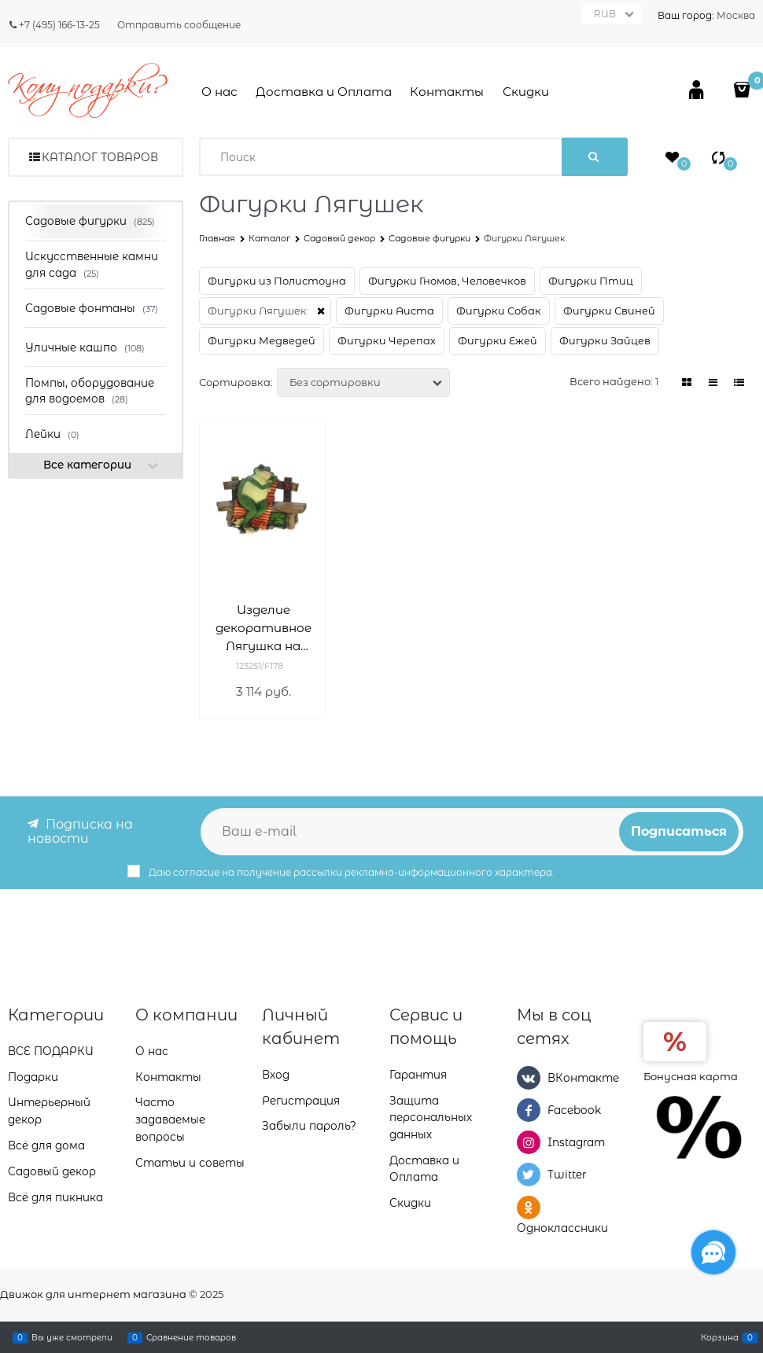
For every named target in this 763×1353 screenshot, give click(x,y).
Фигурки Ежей (497, 340)
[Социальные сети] (713, 1252)
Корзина (720, 1337)
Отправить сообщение (179, 25)
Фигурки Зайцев (605, 340)
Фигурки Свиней (609, 310)
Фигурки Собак (498, 310)
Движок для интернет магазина (93, 1294)
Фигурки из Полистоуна (277, 280)
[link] (687, 382)
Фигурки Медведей (261, 340)
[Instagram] (528, 1141)
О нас (219, 91)
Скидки (526, 91)
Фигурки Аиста (389, 310)
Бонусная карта (690, 1074)
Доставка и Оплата (324, 91)
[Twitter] (528, 1174)
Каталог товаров (100, 157)
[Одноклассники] (528, 1207)
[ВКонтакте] (528, 1076)
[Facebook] (528, 1109)
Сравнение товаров (191, 1337)
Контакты (447, 91)
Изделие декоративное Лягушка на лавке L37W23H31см (263, 628)
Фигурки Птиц (590, 280)
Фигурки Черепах (386, 340)
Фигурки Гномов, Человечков (447, 280)
